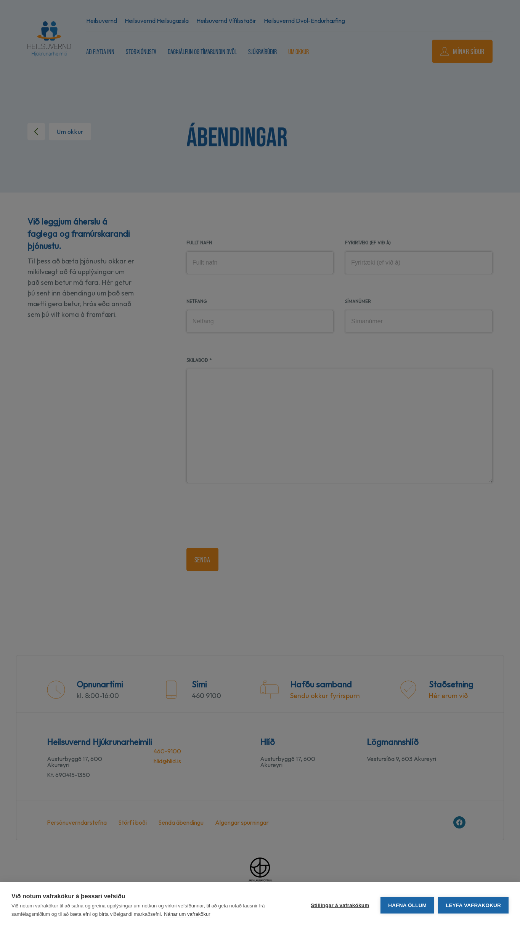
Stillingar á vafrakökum (340, 905)
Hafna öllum (407, 905)
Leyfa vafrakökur (473, 905)
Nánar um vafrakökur (187, 914)
